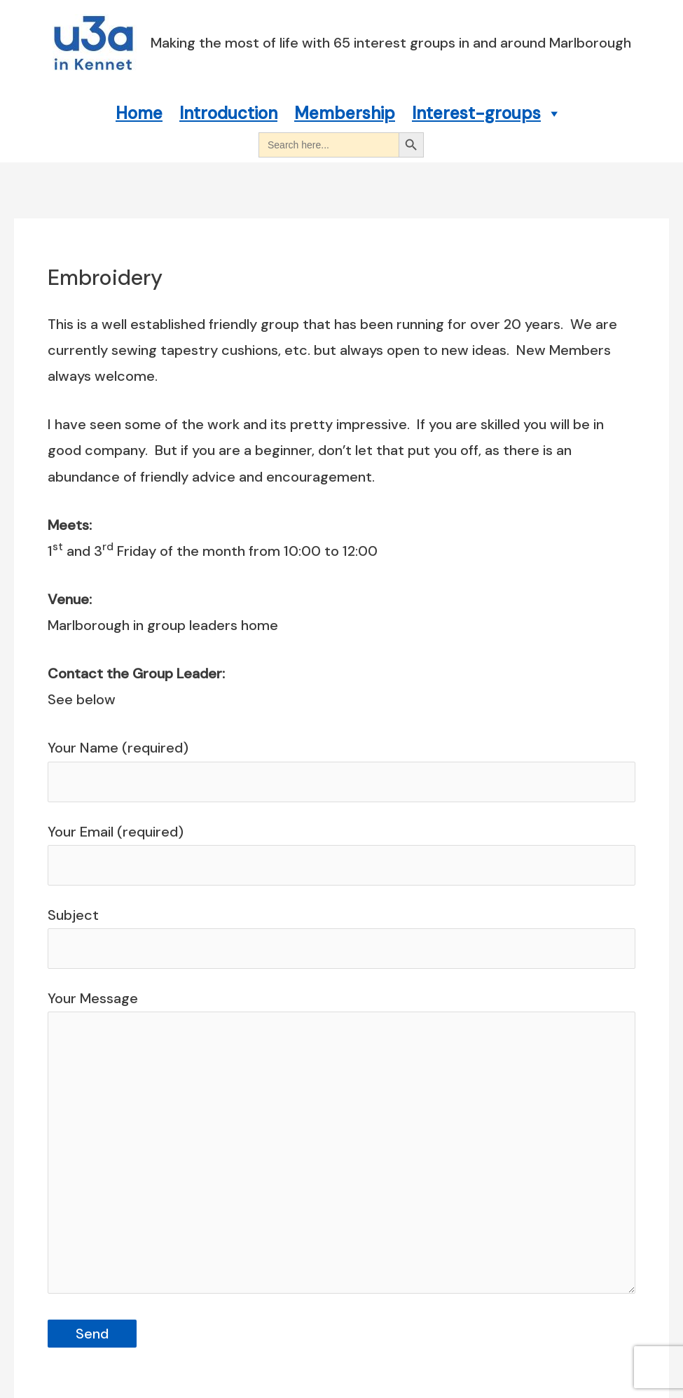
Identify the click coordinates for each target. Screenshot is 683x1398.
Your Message (341, 1146)
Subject (341, 937)
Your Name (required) (341, 770)
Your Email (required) (341, 854)
